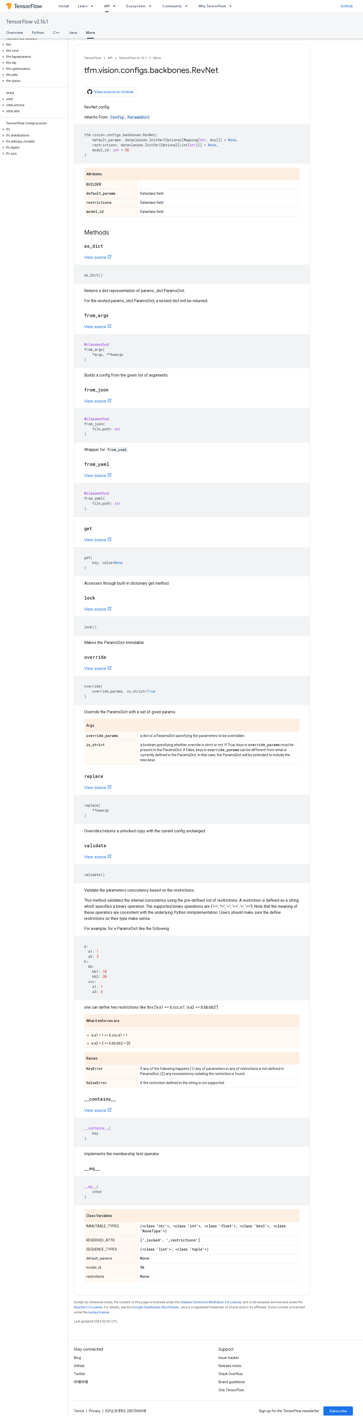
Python (38, 32)
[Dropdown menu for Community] (188, 6)
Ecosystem (135, 6)
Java (73, 32)
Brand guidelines (232, 1382)
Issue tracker (229, 1358)
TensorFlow (92, 58)
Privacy (95, 1411)
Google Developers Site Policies (155, 1307)
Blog (77, 1358)
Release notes (230, 1366)
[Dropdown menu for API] (116, 6)
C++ (56, 32)
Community (172, 6)
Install (64, 6)
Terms (79, 1411)
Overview (14, 32)
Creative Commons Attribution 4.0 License (210, 1302)
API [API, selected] (107, 6)
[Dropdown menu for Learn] (93, 6)
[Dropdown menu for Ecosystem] (151, 6)
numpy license (98, 1312)
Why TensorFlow (212, 6)
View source (95, 257)
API (110, 58)
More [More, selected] (90, 32)
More (157, 58)
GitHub (347, 6)
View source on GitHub (110, 91)
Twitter (79, 1374)
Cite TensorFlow (231, 1390)
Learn (82, 6)
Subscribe (338, 1411)
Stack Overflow (231, 1374)
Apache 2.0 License (88, 1307)
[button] (33, 45)
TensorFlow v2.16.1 (27, 22)
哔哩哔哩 (81, 1382)
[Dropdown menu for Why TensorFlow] (232, 6)
